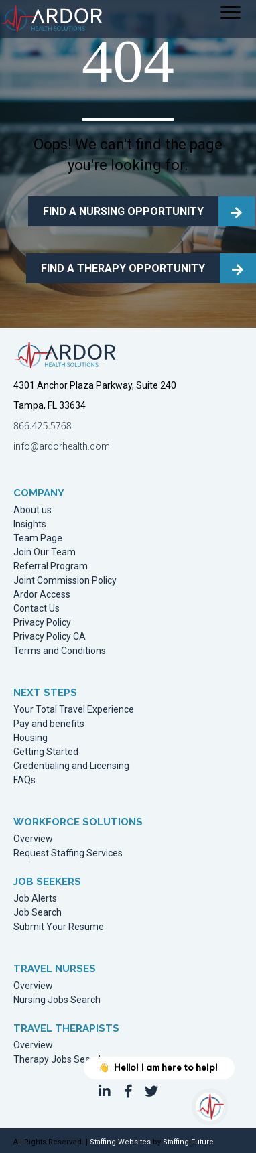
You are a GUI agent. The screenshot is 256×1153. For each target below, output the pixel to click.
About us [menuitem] (32, 510)
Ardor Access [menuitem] (41, 595)
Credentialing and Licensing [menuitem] (71, 766)
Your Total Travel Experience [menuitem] (73, 710)
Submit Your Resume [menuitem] (58, 927)
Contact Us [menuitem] (36, 609)
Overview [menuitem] (33, 839)
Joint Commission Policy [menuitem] (65, 580)
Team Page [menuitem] (37, 538)
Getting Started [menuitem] (45, 752)
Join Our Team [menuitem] (44, 552)
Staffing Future (188, 1142)
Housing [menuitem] (30, 738)
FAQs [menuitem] (24, 780)
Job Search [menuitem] (37, 913)
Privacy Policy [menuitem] (42, 623)
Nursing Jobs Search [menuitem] (57, 1000)
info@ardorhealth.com (61, 446)
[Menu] (230, 12)
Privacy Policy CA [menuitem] (49, 637)
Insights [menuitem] (29, 524)
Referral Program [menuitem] (50, 566)
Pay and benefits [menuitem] (48, 724)
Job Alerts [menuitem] (35, 899)
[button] (104, 1091)
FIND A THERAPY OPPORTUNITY (123, 268)
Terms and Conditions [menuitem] (59, 651)
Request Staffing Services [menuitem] (68, 853)
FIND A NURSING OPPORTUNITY (123, 211)
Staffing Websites (120, 1142)
